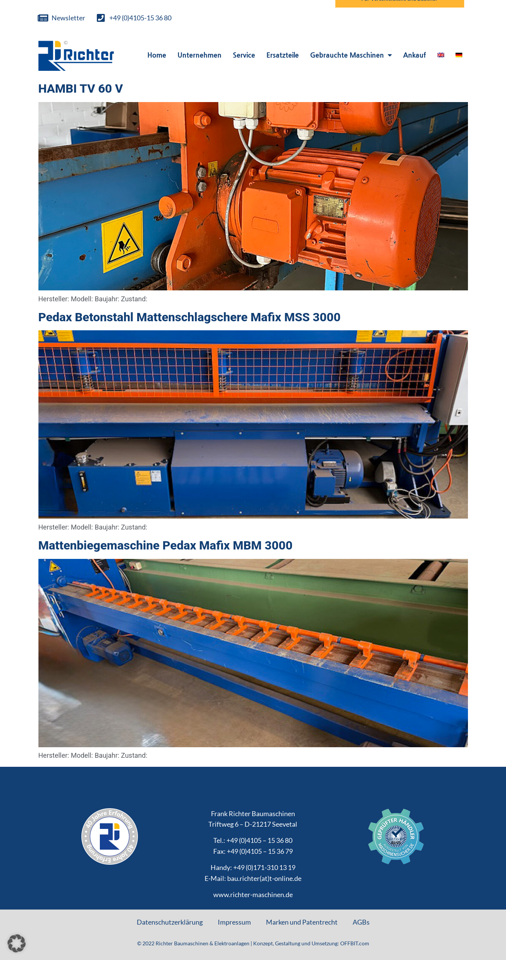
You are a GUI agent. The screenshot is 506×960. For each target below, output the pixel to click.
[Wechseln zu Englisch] (441, 55)
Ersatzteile (282, 55)
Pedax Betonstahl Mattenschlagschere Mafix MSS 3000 (189, 317)
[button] (16, 943)
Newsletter (68, 18)
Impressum (234, 922)
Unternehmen (199, 55)
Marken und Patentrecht (302, 922)
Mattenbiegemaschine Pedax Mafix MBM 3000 (165, 545)
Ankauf (414, 55)
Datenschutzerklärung (170, 922)
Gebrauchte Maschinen (351, 55)
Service (244, 55)
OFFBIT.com (354, 943)
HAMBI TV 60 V (80, 88)
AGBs (361, 922)
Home (156, 55)
